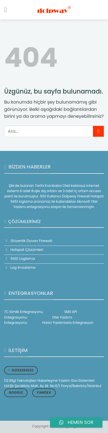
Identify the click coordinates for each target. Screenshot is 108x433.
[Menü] (7, 9)
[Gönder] (98, 131)
